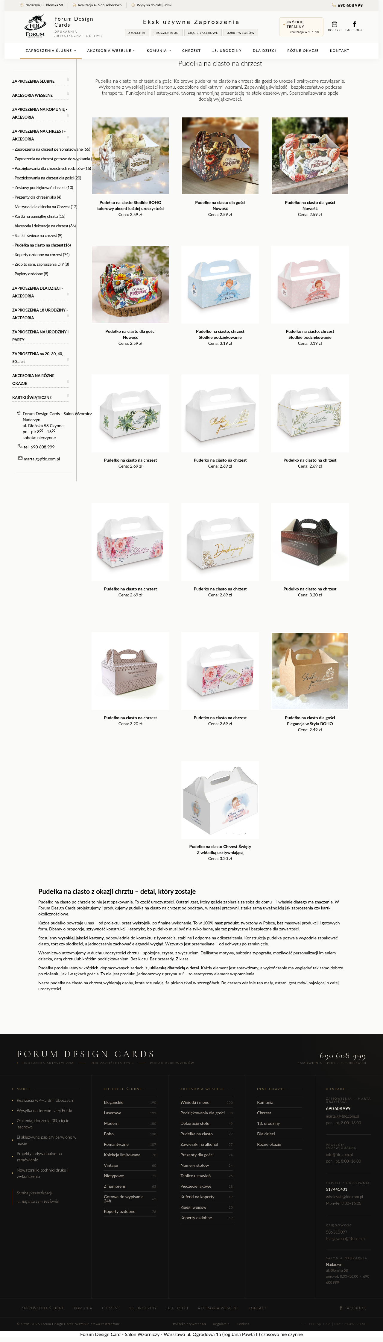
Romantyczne (130, 1144)
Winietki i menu (206, 1102)
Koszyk (334, 26)
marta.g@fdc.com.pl (42, 458)
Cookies (243, 1324)
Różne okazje (303, 50)
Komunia (159, 50)
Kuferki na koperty (206, 1196)
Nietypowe (130, 1175)
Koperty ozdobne (130, 1211)
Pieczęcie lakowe (206, 1186)
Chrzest (191, 50)
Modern (130, 1123)
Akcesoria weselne (111, 50)
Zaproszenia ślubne (51, 50)
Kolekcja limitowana (130, 1154)
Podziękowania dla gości (206, 1112)
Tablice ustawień (206, 1175)
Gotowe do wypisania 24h (130, 1198)
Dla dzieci (264, 50)
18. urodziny (227, 50)
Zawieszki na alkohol (206, 1144)
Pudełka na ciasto (206, 1133)
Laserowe (130, 1112)
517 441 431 (336, 1189)
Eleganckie (130, 1102)
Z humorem (130, 1186)
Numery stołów (206, 1165)
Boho (130, 1133)
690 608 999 (347, 5)
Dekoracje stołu (206, 1123)
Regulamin (221, 1324)
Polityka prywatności (189, 1324)
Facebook (354, 26)
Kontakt (340, 50)
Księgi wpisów (206, 1207)
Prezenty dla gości (206, 1154)
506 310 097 (336, 1232)
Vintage (130, 1165)
